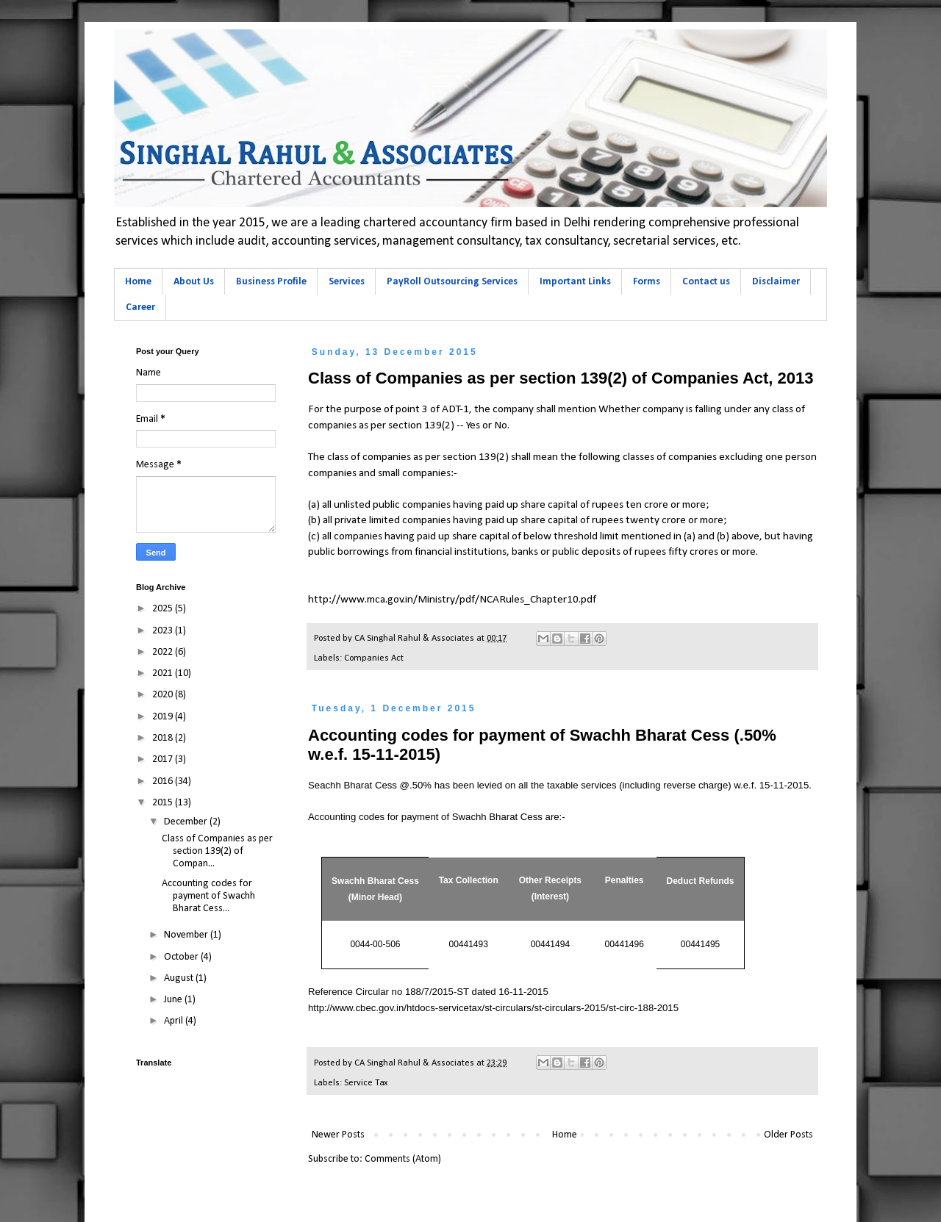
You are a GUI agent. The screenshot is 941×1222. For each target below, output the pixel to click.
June (174, 999)
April (174, 1021)
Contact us (706, 281)
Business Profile (271, 281)
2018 (163, 738)
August (180, 978)
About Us (193, 281)
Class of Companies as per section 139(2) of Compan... (217, 851)
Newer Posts (338, 1134)
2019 (163, 716)
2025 (163, 608)
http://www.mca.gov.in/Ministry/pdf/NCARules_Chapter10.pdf (452, 599)
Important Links (575, 281)
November (187, 935)
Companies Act (374, 658)
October (182, 957)
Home (138, 281)
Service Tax (365, 1083)
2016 (163, 781)
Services (347, 281)
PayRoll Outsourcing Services (452, 281)
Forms (646, 281)
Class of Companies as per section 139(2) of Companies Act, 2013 (561, 378)
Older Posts (788, 1134)
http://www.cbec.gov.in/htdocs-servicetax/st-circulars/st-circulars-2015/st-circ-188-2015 (493, 1007)
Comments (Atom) (403, 1159)
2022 (163, 652)
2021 (163, 673)
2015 (163, 802)
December (187, 821)
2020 (163, 694)
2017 (163, 759)
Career (140, 307)
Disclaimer (776, 281)
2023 (163, 630)
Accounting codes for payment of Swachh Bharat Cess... (208, 896)
